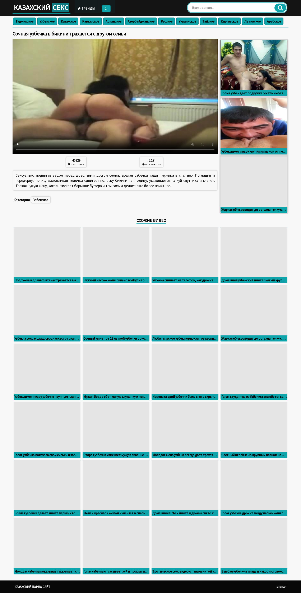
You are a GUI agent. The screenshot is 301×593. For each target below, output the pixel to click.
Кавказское (90, 21)
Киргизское (229, 21)
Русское (166, 21)
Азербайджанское (141, 21)
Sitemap (281, 587)
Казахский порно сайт (32, 587)
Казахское (68, 21)
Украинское (187, 21)
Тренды (87, 8)
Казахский (42, 7)
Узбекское (47, 21)
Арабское (274, 21)
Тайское (208, 21)
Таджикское (24, 21)
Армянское (113, 21)
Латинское (252, 21)
